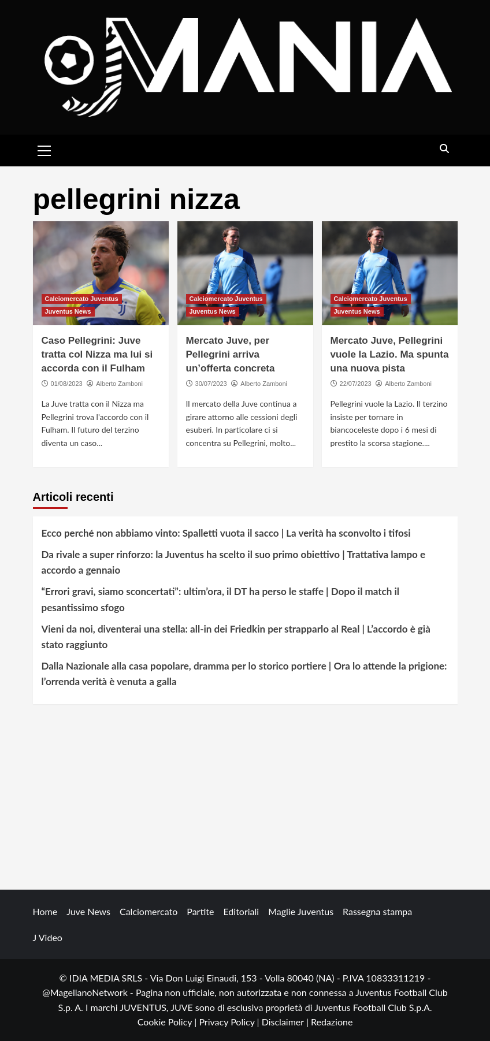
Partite (200, 911)
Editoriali (241, 911)
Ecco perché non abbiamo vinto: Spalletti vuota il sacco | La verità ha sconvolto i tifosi (226, 533)
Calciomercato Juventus (81, 298)
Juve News (88, 911)
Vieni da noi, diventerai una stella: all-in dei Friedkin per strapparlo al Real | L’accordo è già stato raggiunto (236, 636)
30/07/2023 (211, 383)
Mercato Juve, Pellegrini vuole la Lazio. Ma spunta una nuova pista (390, 354)
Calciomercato (148, 911)
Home (45, 911)
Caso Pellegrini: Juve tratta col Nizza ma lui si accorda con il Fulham (97, 354)
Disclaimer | (286, 1021)
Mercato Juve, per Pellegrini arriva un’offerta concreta (230, 354)
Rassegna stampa (377, 911)
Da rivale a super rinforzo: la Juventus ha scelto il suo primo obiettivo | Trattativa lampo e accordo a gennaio (234, 562)
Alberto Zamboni (119, 383)
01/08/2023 (67, 383)
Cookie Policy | (168, 1021)
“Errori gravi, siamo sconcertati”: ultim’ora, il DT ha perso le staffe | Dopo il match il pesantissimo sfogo (220, 599)
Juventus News (68, 311)
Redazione (331, 1021)
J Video (47, 937)
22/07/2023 (356, 383)
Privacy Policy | (230, 1021)
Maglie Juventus (300, 911)
